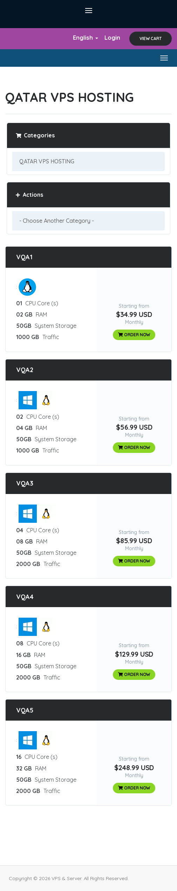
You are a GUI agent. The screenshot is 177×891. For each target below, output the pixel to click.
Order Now (134, 334)
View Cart (150, 38)
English (85, 37)
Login (112, 37)
